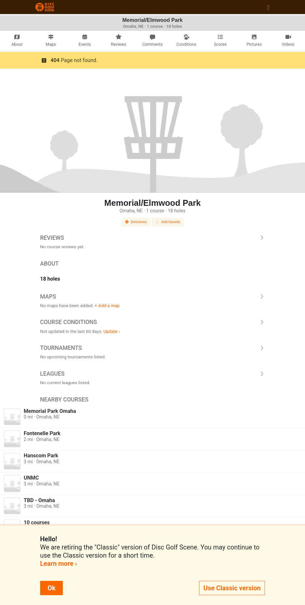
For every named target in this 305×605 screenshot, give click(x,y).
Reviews (152, 238)
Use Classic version (232, 588)
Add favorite (168, 222)
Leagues (152, 373)
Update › (111, 331)
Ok (51, 588)
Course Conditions (152, 322)
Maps (152, 296)
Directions (136, 222)
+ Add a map (107, 305)
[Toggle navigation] (268, 7)
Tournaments (152, 348)
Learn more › (58, 563)
